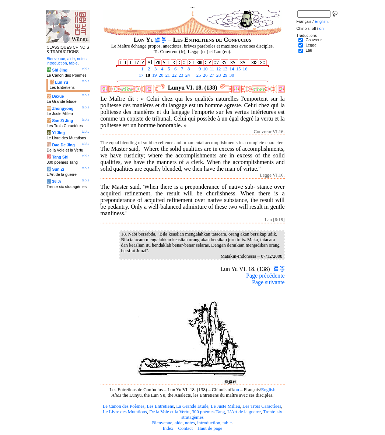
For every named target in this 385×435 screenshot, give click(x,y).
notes (190, 422)
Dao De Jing (63, 145)
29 (225, 75)
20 (161, 75)
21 (167, 75)
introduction (208, 422)
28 (218, 75)
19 (154, 75)
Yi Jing (58, 132)
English (268, 389)
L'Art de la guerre (244, 411)
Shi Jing (59, 70)
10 (205, 69)
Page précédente (265, 275)
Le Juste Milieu (225, 406)
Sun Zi (58, 169)
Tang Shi (60, 157)
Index (167, 428)
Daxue (58, 96)
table (227, 422)
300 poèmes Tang (208, 411)
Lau (308, 50)
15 (238, 69)
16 (245, 69)
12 (218, 69)
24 (187, 75)
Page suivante (268, 282)
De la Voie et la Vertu (169, 411)
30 (231, 75)
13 (225, 69)
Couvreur (313, 40)
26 (205, 75)
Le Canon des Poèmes (123, 406)
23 (180, 75)
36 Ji (56, 181)
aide (178, 422)
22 (174, 75)
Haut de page (210, 428)
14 (231, 69)
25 (198, 75)
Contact (185, 428)
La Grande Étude (192, 406)
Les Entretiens (160, 406)
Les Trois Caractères (261, 406)
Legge (310, 45)
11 (211, 69)
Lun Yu (61, 82)
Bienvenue (162, 422)
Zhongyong (62, 108)
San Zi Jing (62, 120)
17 (141, 75)
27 (211, 75)
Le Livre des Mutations (125, 411)
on (236, 389)
